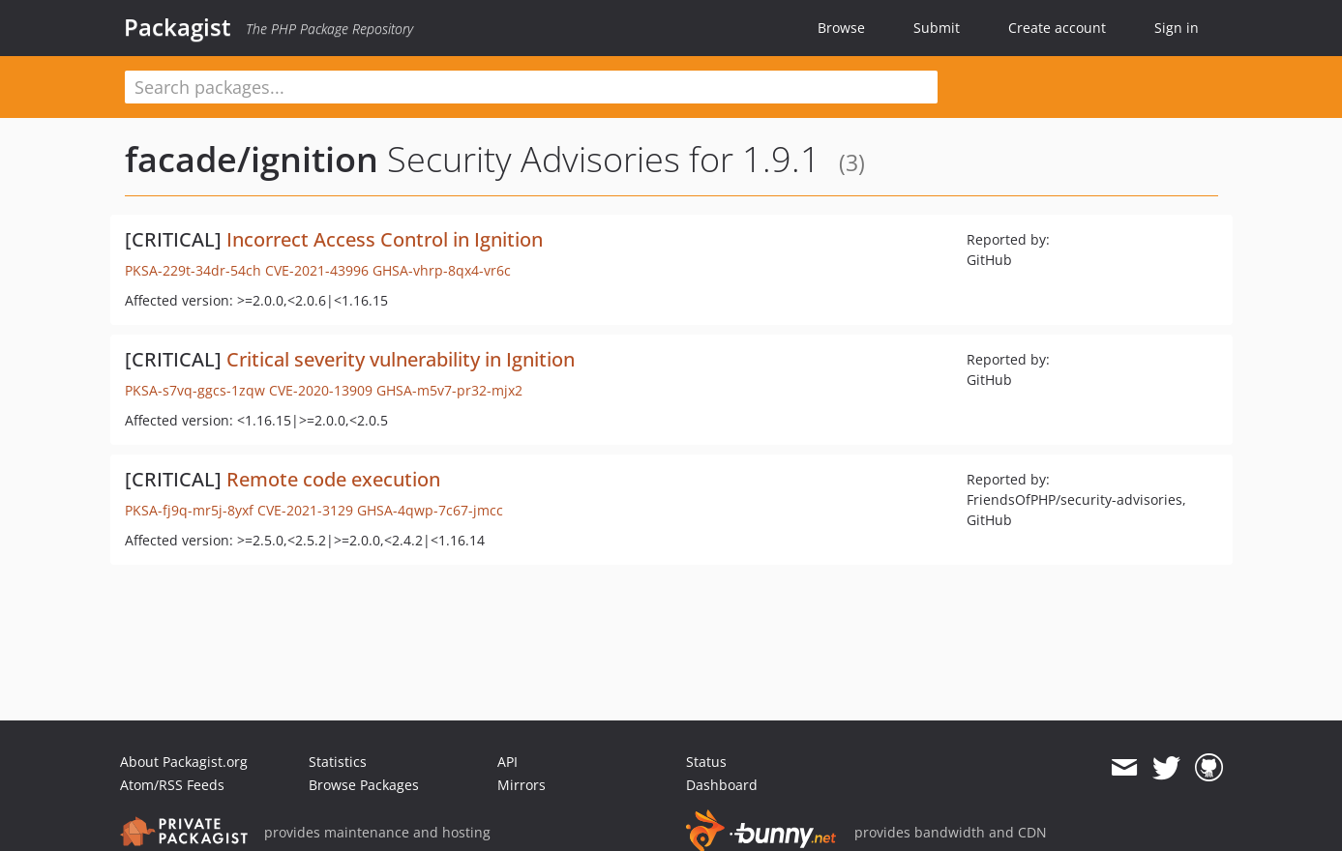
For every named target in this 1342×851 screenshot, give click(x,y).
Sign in (1176, 27)
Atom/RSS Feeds (172, 785)
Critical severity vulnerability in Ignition (400, 359)
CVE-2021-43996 (317, 270)
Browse (841, 27)
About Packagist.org (184, 761)
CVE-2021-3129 (305, 510)
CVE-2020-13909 (321, 390)
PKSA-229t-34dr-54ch (193, 270)
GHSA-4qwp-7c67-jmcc (430, 510)
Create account (1057, 27)
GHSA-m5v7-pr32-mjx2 (449, 390)
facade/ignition (251, 159)
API (507, 761)
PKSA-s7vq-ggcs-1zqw (195, 390)
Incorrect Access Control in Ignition (384, 239)
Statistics (338, 761)
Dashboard (722, 785)
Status (706, 761)
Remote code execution (333, 479)
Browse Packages (364, 785)
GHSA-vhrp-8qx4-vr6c (442, 270)
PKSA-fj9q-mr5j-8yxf (189, 510)
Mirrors (521, 785)
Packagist (177, 27)
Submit (936, 27)
